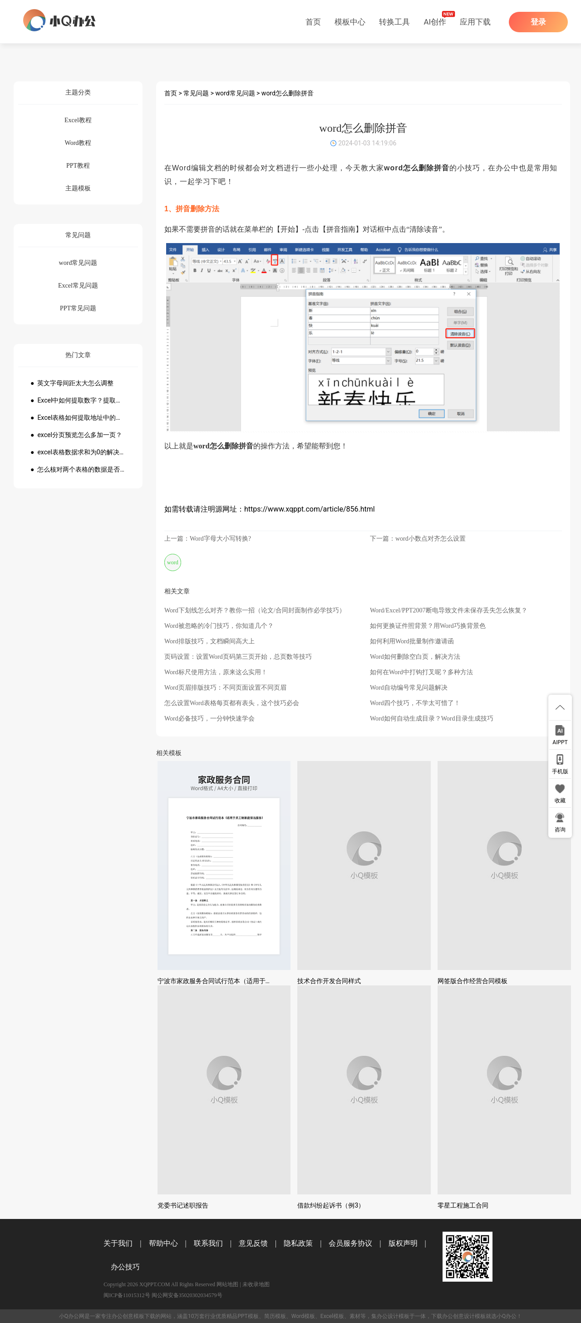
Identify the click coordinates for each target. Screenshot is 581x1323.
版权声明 (403, 1243)
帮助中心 (163, 1243)
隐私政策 (298, 1243)
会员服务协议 (350, 1243)
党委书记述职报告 (183, 1205)
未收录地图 (256, 1284)
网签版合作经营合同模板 (472, 981)
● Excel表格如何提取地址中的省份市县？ (78, 417)
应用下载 (475, 21)
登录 (538, 22)
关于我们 (118, 1243)
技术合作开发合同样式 (329, 981)
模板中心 (350, 21)
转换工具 (394, 21)
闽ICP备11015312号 (126, 1295)
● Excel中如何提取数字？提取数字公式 (78, 400)
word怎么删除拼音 (287, 93)
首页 (313, 21)
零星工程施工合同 (463, 1205)
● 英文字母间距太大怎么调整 (71, 383)
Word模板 (303, 1316)
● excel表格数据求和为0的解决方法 (78, 452)
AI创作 (434, 21)
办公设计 (388, 1316)
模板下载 (144, 1316)
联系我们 (208, 1243)
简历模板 (275, 1316)
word (172, 562)
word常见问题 (235, 93)
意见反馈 (253, 1243)
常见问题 (196, 93)
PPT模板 (247, 1316)
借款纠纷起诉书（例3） (330, 1205)
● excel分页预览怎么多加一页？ (76, 434)
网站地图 (227, 1284)
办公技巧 (125, 1267)
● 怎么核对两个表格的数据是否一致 (78, 469)
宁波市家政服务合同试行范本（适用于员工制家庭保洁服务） (243, 981)
